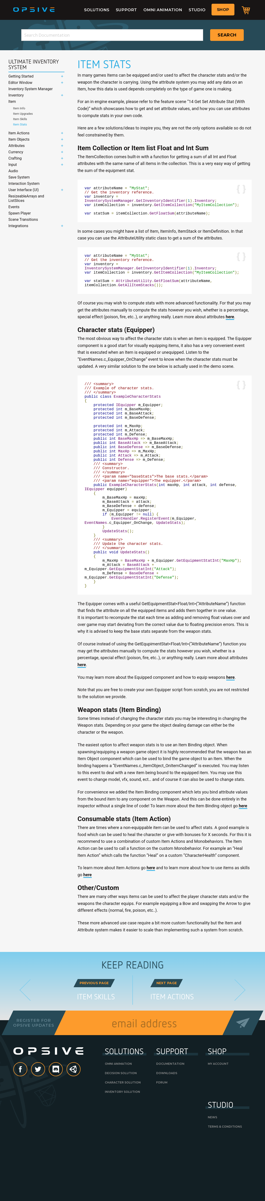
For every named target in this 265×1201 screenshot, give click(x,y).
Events (13, 207)
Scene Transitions (23, 219)
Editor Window (20, 82)
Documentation (170, 1123)
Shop (223, 9)
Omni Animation (162, 9)
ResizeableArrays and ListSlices (26, 198)
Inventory (16, 95)
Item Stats (20, 124)
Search (227, 35)
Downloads (166, 1133)
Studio (197, 9)
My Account (218, 1123)
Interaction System (23, 183)
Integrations (18, 226)
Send (243, 1082)
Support (126, 9)
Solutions (96, 9)
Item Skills (20, 119)
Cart (246, 10)
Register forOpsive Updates (33, 1082)
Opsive (34, 9)
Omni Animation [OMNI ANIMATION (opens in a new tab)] (118, 1123)
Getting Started (21, 76)
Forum (161, 1142)
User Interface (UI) (23, 190)
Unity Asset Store (74, 1131)
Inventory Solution (122, 1151)
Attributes (16, 145)
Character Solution (123, 1142)
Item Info (19, 108)
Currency (15, 152)
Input (12, 164)
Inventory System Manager (30, 89)
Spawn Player (19, 213)
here (230, 330)
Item (12, 101)
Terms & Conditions (225, 1186)
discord (62, 1129)
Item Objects (18, 139)
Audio (13, 171)
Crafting (15, 158)
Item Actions (18, 133)
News (212, 1177)
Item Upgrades (23, 113)
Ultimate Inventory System (33, 64)
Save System (19, 177)
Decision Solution (121, 1133)
